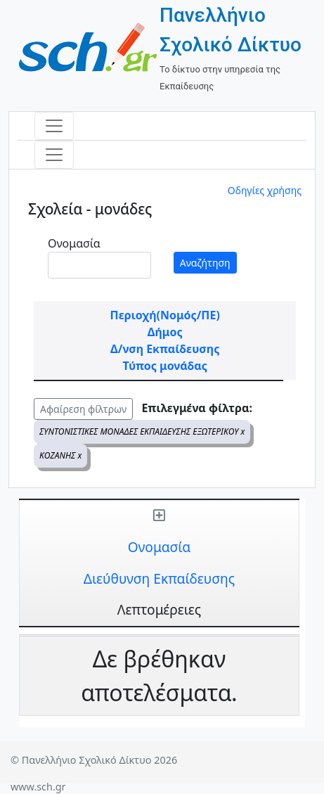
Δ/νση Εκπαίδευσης (164, 349)
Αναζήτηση (205, 262)
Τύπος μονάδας (165, 365)
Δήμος (165, 332)
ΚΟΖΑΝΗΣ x (60, 455)
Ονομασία (74, 243)
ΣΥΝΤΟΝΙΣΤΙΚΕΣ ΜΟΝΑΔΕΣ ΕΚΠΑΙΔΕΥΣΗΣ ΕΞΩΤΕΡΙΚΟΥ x (142, 431)
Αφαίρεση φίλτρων (83, 409)
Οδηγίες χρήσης (265, 190)
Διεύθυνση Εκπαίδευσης (159, 578)
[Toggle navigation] (54, 126)
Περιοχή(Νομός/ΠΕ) (165, 315)
